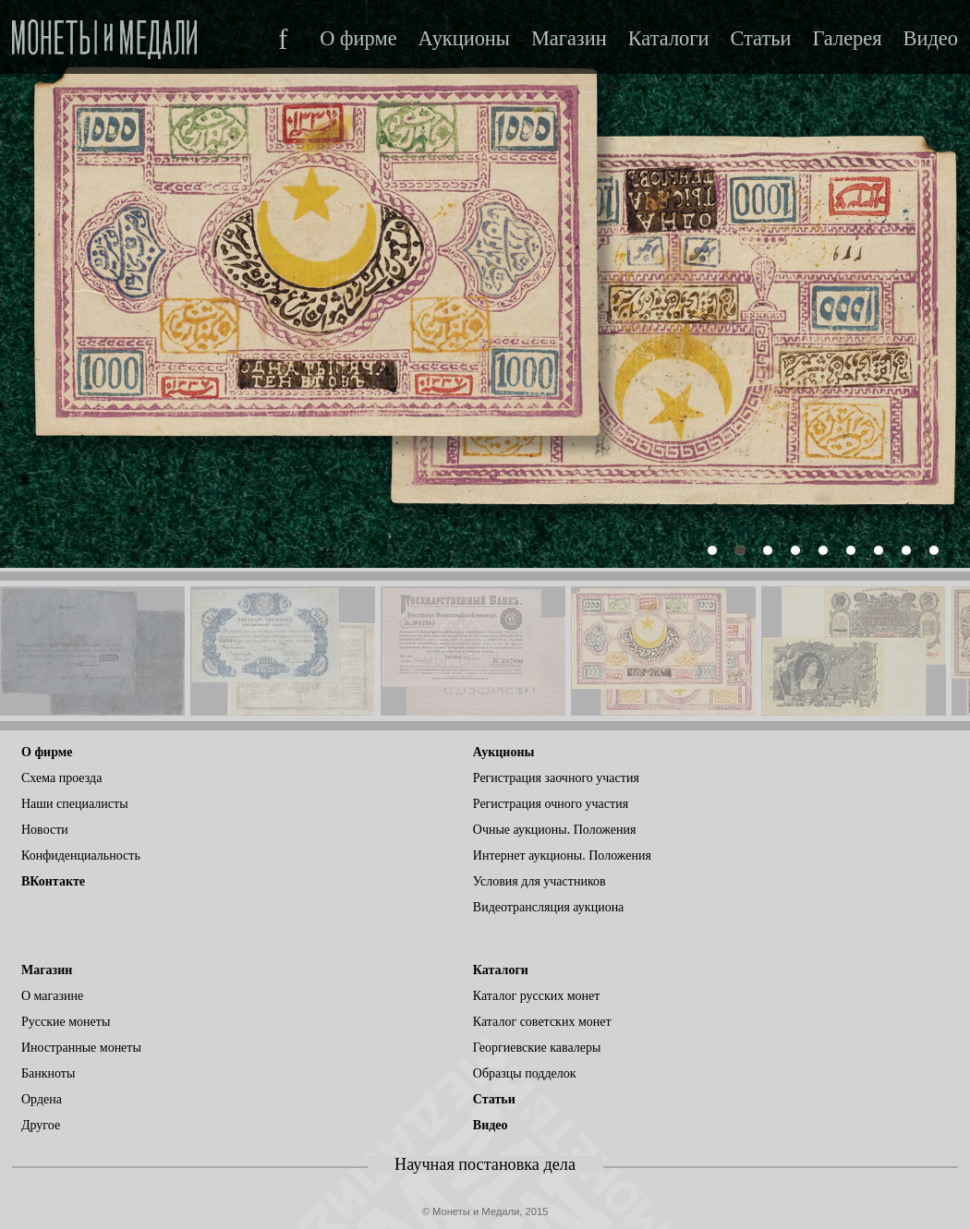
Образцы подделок (524, 1073)
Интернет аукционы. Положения (562, 855)
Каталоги (668, 38)
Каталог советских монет (542, 1022)
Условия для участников (539, 881)
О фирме (358, 38)
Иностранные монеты (81, 1047)
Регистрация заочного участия (556, 778)
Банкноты (48, 1073)
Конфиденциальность (80, 855)
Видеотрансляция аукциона (548, 907)
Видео (930, 38)
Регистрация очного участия (550, 804)
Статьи (760, 38)
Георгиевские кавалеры (537, 1047)
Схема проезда (61, 778)
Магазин (569, 38)
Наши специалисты (74, 804)
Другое (40, 1125)
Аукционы (464, 38)
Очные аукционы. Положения (555, 830)
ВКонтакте (53, 881)
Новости (44, 830)
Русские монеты (65, 1022)
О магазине (52, 996)
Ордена (41, 1099)
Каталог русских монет (536, 996)
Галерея (846, 38)
